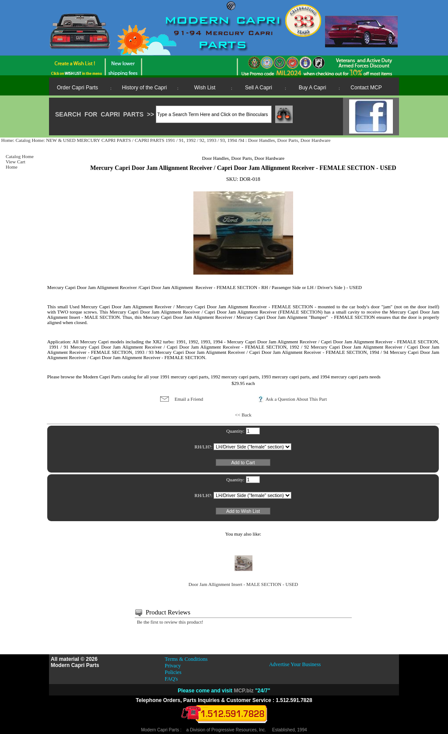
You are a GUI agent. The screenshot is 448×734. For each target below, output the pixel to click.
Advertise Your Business (295, 664)
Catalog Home (29, 140)
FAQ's (171, 679)
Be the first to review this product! (170, 622)
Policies (173, 672)
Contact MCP (366, 88)
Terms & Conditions (186, 659)
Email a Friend (189, 399)
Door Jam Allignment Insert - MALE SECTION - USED (243, 582)
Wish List (205, 88)
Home (7, 140)
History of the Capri (144, 88)
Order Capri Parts (77, 88)
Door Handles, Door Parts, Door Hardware (289, 140)
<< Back (243, 414)
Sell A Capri (258, 88)
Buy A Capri (312, 88)
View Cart (15, 161)
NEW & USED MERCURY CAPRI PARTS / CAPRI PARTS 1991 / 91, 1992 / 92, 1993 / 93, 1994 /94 (145, 140)
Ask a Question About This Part (296, 399)
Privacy (173, 666)
